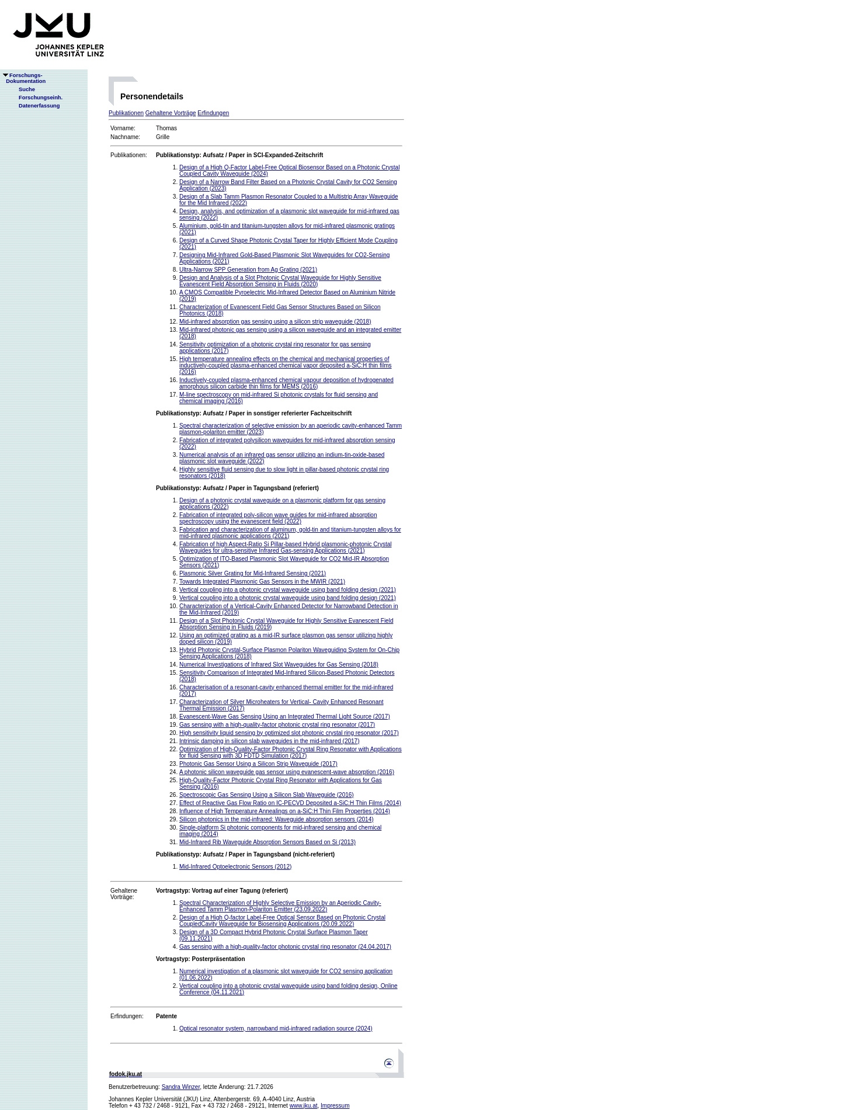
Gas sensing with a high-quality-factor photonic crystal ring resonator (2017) (277, 725)
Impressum (335, 1105)
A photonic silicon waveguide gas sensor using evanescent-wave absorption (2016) (286, 772)
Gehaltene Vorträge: (123, 893)
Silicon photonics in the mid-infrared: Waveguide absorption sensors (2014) (276, 819)
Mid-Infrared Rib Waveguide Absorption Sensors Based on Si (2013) (267, 842)
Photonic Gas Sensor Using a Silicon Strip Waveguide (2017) (258, 764)
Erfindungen (213, 113)
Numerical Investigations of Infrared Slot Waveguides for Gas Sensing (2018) (278, 664)
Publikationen (126, 113)
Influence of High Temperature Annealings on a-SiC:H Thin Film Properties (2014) (284, 811)
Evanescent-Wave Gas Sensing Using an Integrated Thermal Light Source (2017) (284, 716)
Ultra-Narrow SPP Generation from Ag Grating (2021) (248, 269)
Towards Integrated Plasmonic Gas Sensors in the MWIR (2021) (262, 581)
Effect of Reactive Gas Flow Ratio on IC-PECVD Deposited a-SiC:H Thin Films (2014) (290, 803)
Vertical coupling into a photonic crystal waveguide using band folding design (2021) (287, 590)
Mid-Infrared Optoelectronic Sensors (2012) (235, 866)
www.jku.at (304, 1105)
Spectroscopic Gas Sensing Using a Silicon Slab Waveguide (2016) (266, 795)
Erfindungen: (127, 1016)
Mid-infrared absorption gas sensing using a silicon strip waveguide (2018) (275, 321)
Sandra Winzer (181, 1087)
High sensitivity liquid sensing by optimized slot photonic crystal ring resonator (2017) (289, 733)
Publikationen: (128, 155)
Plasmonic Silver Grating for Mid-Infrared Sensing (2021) (252, 573)
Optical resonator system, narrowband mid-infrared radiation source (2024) (276, 1028)
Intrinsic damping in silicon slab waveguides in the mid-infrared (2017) (269, 741)
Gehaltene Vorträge (170, 113)
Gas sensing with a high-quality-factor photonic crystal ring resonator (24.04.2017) (285, 947)
